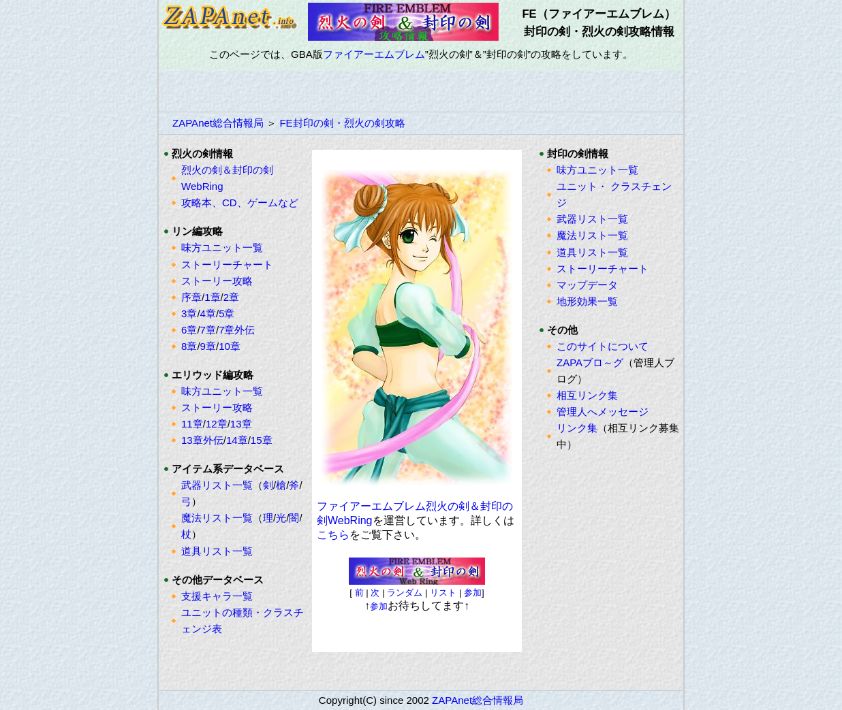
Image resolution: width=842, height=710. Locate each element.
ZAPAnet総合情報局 (218, 123)
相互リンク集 (587, 395)
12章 (217, 424)
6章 (189, 330)
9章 (208, 346)
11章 (192, 424)
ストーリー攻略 (217, 281)
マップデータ (587, 285)
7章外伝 (237, 330)
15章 (261, 440)
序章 (191, 297)
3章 (189, 313)
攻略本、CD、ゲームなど (239, 202)
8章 (189, 346)
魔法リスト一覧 (217, 517)
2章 (231, 297)
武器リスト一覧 (217, 485)
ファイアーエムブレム (374, 54)
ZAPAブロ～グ (590, 362)
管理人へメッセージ (603, 411)
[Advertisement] (421, 91)
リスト (443, 592)
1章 (212, 297)
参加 (473, 592)
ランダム (404, 592)
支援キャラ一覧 (217, 596)
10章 (229, 346)
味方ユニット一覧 (222, 247)
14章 (237, 440)
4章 (208, 313)
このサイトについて (603, 346)
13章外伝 (202, 440)
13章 (241, 424)
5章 (226, 313)
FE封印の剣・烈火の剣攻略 (342, 123)
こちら (333, 534)
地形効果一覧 (587, 301)
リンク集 (577, 428)
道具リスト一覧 (217, 551)
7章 (208, 330)
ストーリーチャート (227, 264)
